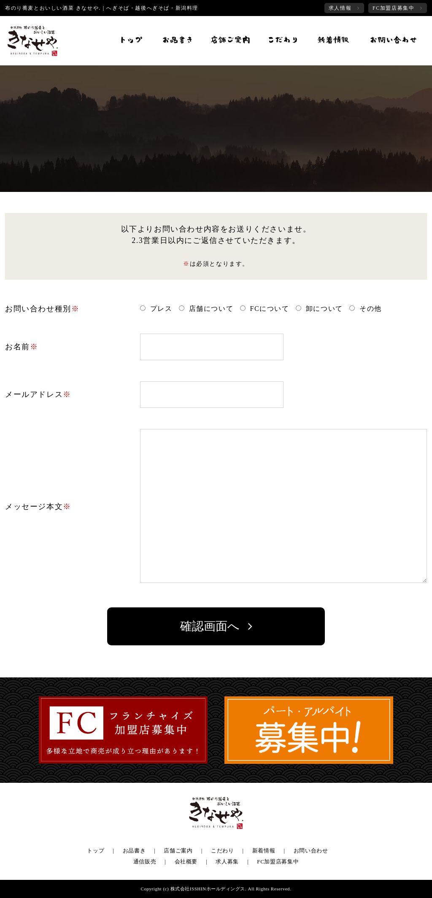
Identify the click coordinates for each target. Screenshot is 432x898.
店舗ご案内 (178, 850)
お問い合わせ (311, 850)
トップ (95, 850)
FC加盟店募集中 (393, 8)
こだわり (222, 850)
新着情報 (263, 850)
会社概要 (186, 861)
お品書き (134, 850)
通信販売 (145, 861)
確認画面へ (210, 626)
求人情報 (340, 8)
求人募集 (227, 861)
